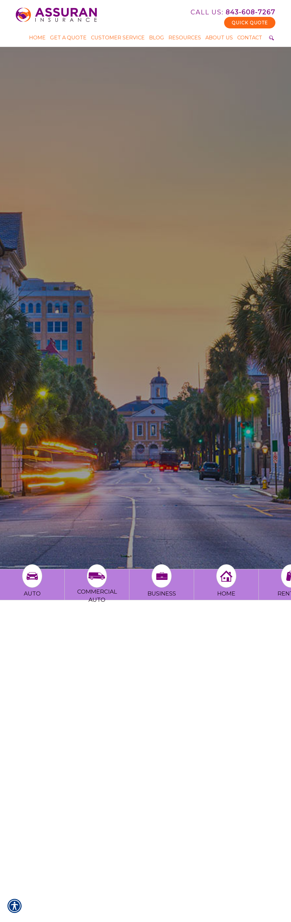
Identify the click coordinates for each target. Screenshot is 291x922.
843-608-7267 (233, 12)
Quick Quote (250, 23)
